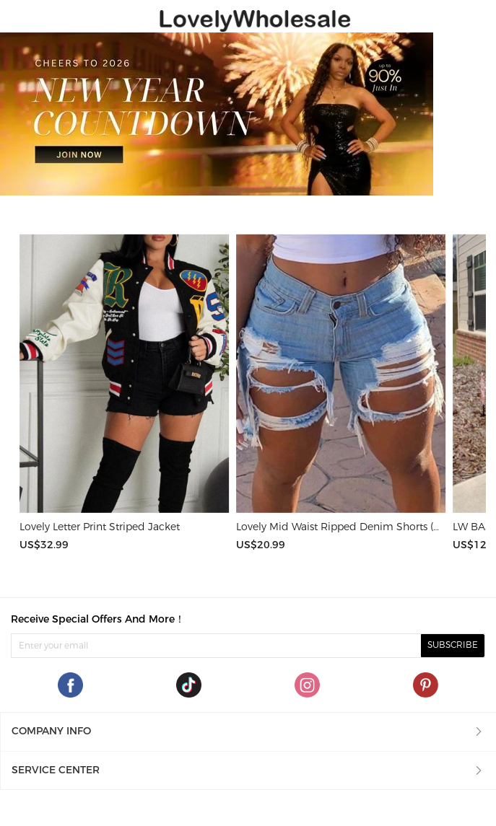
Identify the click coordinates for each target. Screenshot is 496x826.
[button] (248, 731)
